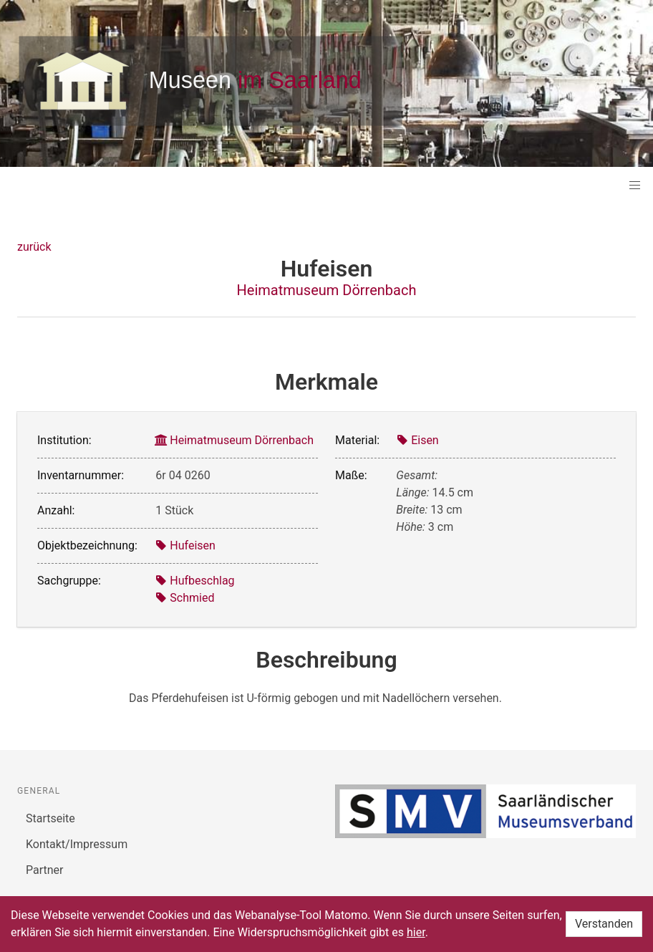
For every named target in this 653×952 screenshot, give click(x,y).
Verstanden (604, 924)
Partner (45, 870)
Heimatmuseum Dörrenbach (327, 290)
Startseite (50, 818)
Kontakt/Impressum (76, 844)
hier (416, 932)
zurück (34, 247)
